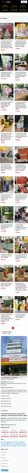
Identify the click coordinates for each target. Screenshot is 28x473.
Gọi (26, 239)
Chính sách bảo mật (5, 401)
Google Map (4, 466)
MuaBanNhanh (5, 460)
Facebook (3, 452)
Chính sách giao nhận (6, 406)
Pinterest (3, 457)
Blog (2, 439)
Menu (24, 2)
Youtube (3, 455)
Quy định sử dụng (5, 396)
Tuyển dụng (4, 410)
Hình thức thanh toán (6, 398)
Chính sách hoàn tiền (6, 403)
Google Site (4, 463)
